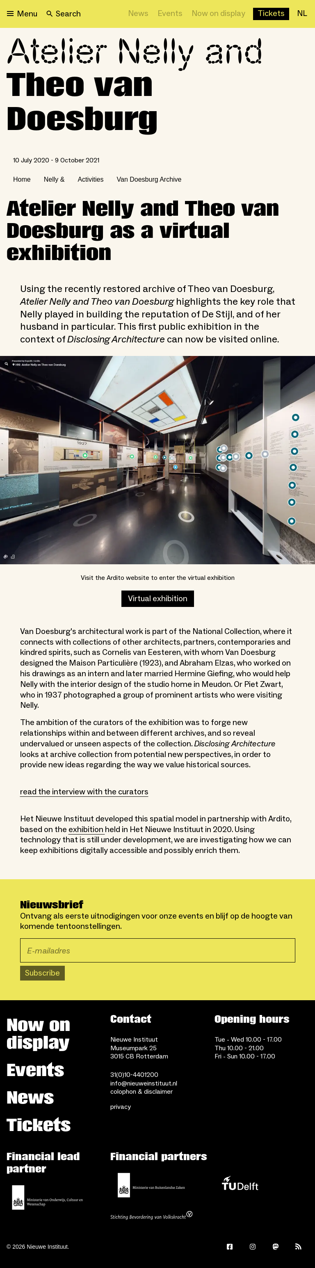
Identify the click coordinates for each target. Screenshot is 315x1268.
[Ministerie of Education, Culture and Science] (48, 1197)
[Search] (63, 14)
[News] (138, 14)
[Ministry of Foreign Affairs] (151, 1185)
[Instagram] (252, 1246)
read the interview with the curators (84, 792)
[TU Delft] (240, 1185)
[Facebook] (229, 1246)
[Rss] (298, 1246)
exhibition (86, 829)
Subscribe (42, 973)
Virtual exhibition (157, 598)
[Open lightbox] (157, 460)
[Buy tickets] (271, 14)
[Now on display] (218, 14)
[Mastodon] (275, 1246)
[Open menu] (22, 14)
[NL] (302, 14)
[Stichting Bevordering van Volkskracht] (151, 1216)
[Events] (170, 14)
